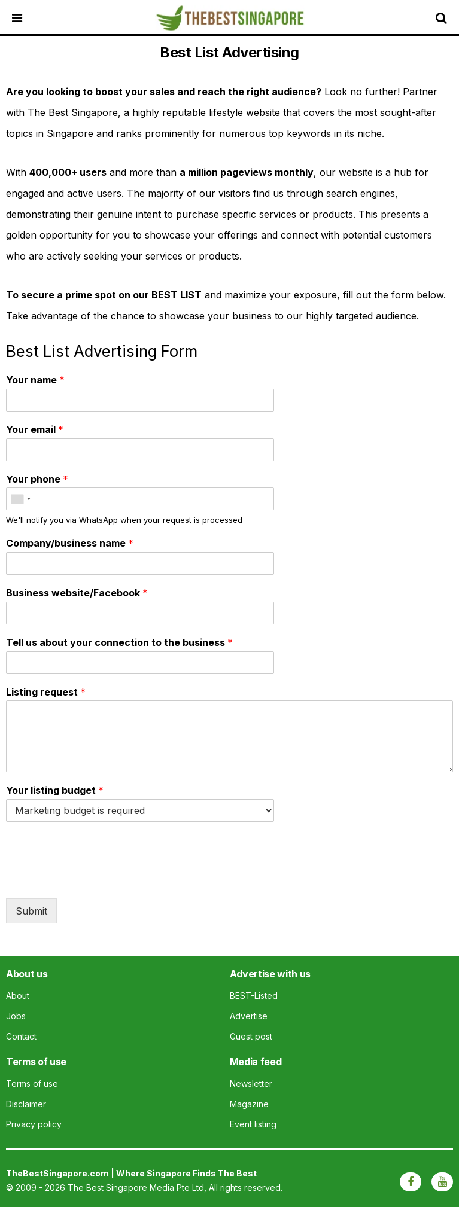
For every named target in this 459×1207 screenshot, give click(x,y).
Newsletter (251, 1083)
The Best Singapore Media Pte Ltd (136, 1187)
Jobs (16, 1016)
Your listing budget (55, 790)
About (17, 995)
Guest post (251, 1036)
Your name (35, 380)
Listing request (46, 692)
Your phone (37, 479)
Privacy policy (34, 1124)
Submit (31, 911)
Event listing (253, 1124)
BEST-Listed (254, 995)
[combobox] (20, 499)
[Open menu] (27, 18)
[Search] (444, 18)
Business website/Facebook (77, 593)
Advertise (249, 1016)
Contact (21, 1036)
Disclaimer (26, 1104)
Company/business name (69, 543)
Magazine (249, 1104)
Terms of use (32, 1083)
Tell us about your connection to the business (119, 642)
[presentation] (97, 878)
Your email (34, 429)
